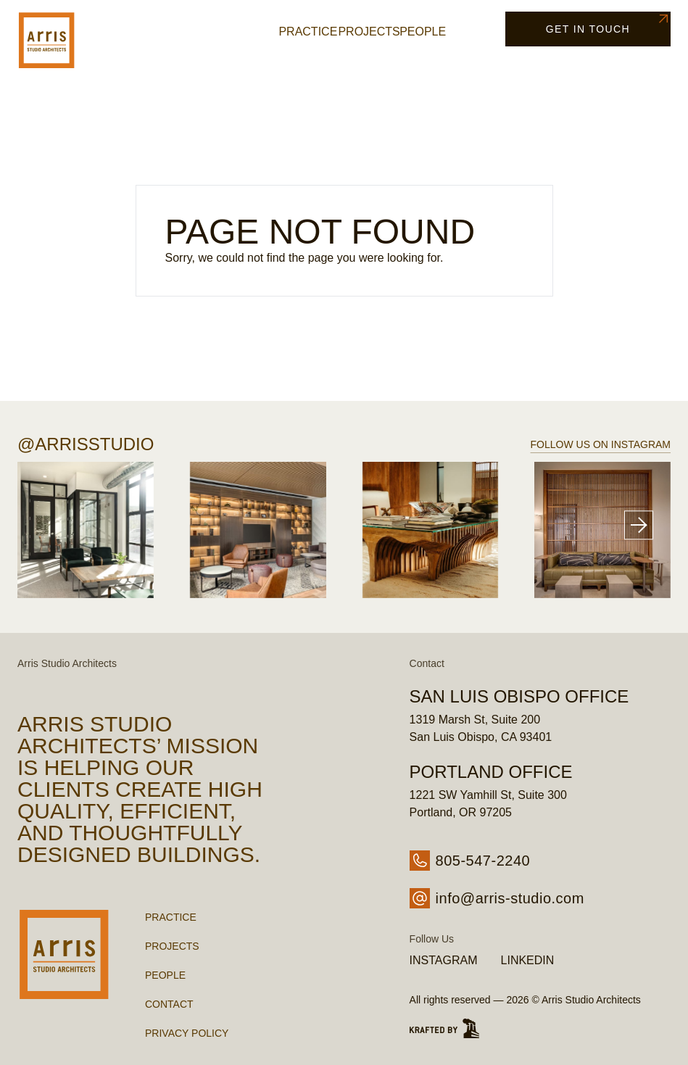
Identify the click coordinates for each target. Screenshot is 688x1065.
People (422, 31)
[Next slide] (638, 525)
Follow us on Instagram (601, 444)
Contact (169, 1004)
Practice (307, 31)
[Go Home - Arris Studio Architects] (63, 40)
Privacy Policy (186, 1033)
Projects (368, 31)
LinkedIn (528, 960)
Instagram (444, 960)
